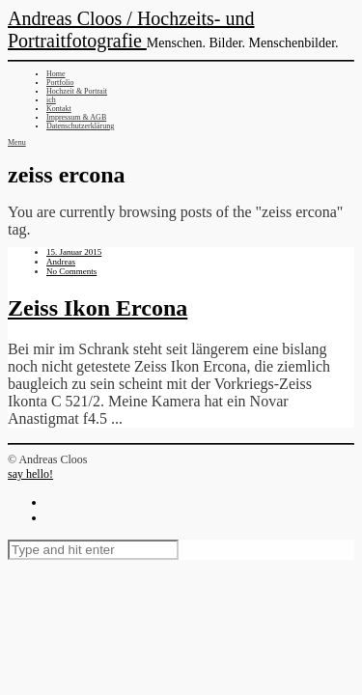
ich (51, 100)
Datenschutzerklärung (80, 126)
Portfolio (59, 82)
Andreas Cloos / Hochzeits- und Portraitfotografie (131, 29)
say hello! (30, 474)
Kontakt (58, 108)
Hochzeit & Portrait (76, 91)
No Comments (71, 271)
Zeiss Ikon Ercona (97, 307)
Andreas (60, 261)
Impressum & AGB (76, 117)
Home (56, 74)
